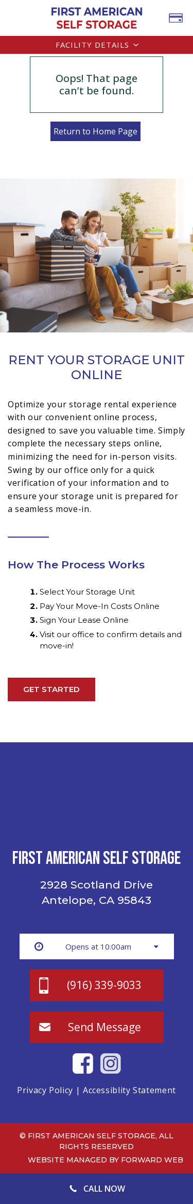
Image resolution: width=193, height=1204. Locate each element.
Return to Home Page (95, 131)
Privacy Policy (45, 1090)
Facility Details (92, 45)
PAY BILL (176, 18)
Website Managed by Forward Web (105, 1159)
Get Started (51, 689)
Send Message (104, 1027)
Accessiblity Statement (129, 1090)
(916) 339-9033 (104, 985)
